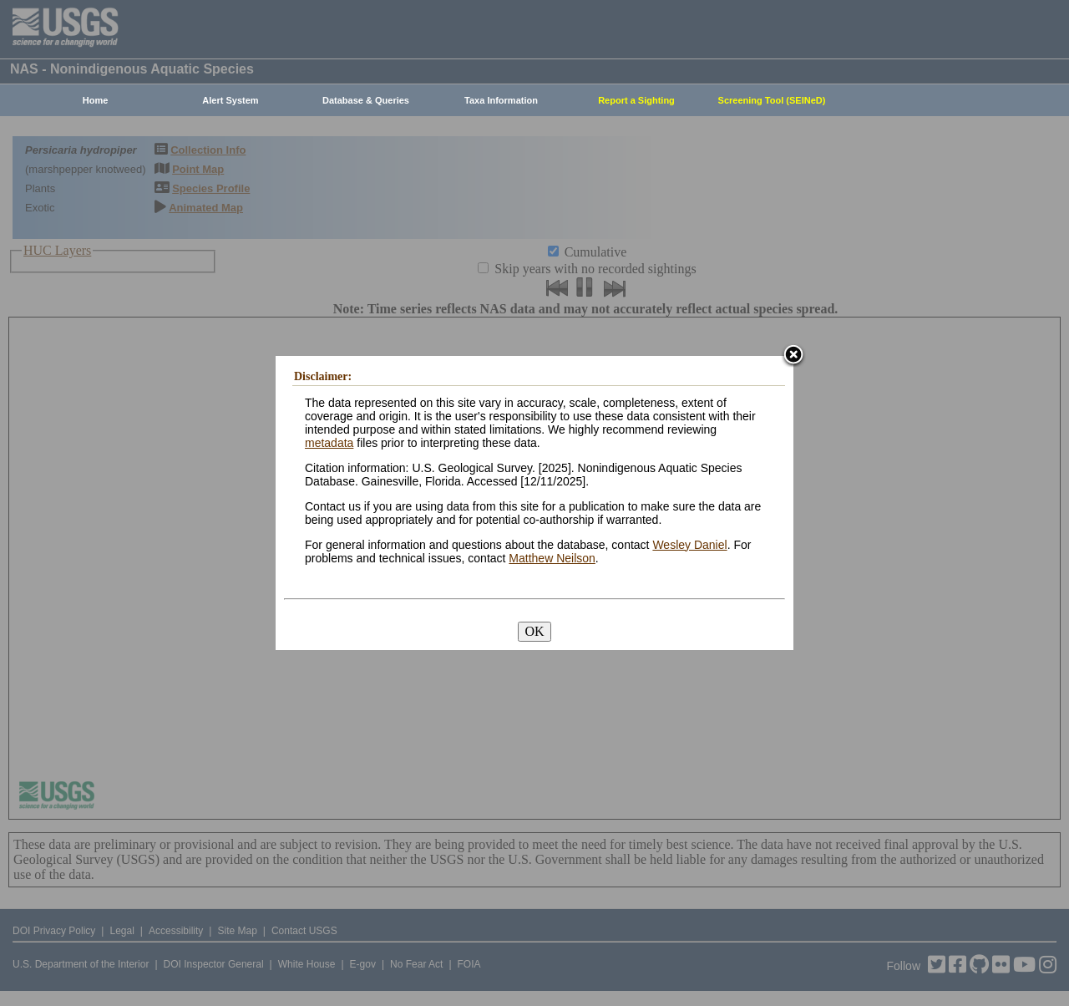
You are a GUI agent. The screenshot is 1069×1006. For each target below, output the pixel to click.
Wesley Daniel (689, 544)
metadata (329, 443)
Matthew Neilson (552, 558)
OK (534, 631)
